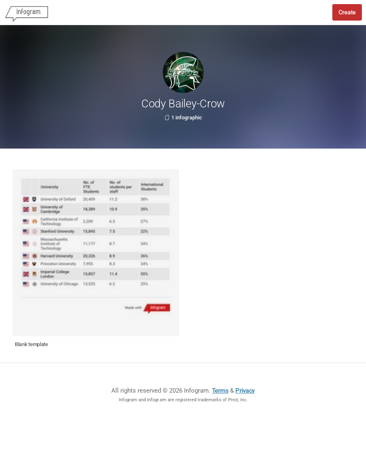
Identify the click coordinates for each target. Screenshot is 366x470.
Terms (220, 390)
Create (347, 12)
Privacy (245, 390)
